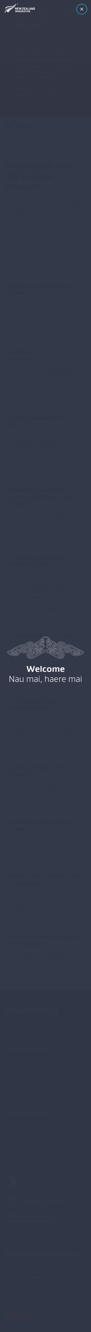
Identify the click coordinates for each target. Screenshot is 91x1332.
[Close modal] (81, 9)
